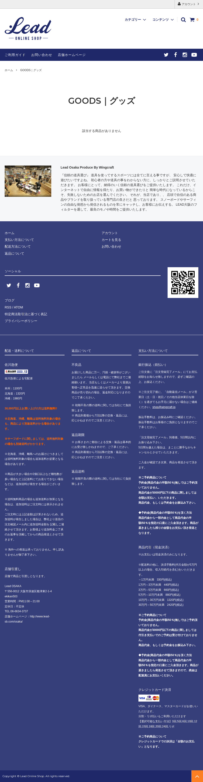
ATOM (18, 307)
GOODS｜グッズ (31, 70)
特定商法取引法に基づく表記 (26, 314)
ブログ (9, 300)
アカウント (188, 4)
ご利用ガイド (15, 55)
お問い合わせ (41, 55)
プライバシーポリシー (21, 321)
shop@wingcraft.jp (163, 407)
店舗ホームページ (72, 55)
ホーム (9, 70)
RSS (8, 307)
